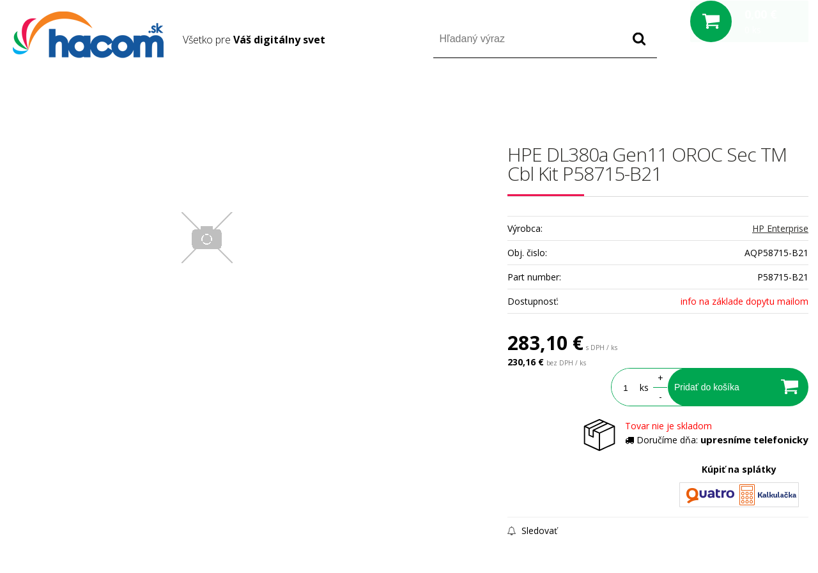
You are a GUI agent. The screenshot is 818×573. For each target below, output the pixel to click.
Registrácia (753, 95)
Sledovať (532, 530)
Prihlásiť (702, 95)
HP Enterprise (780, 228)
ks (644, 387)
